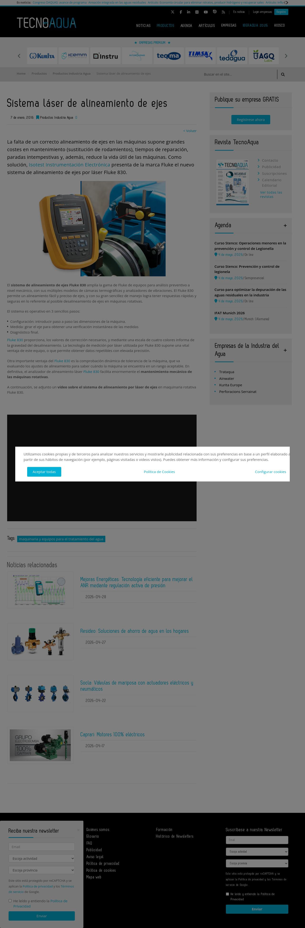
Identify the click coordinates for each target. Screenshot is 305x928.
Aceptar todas (44, 471)
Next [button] (286, 55)
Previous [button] (19, 55)
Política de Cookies (159, 471)
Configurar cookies (270, 471)
